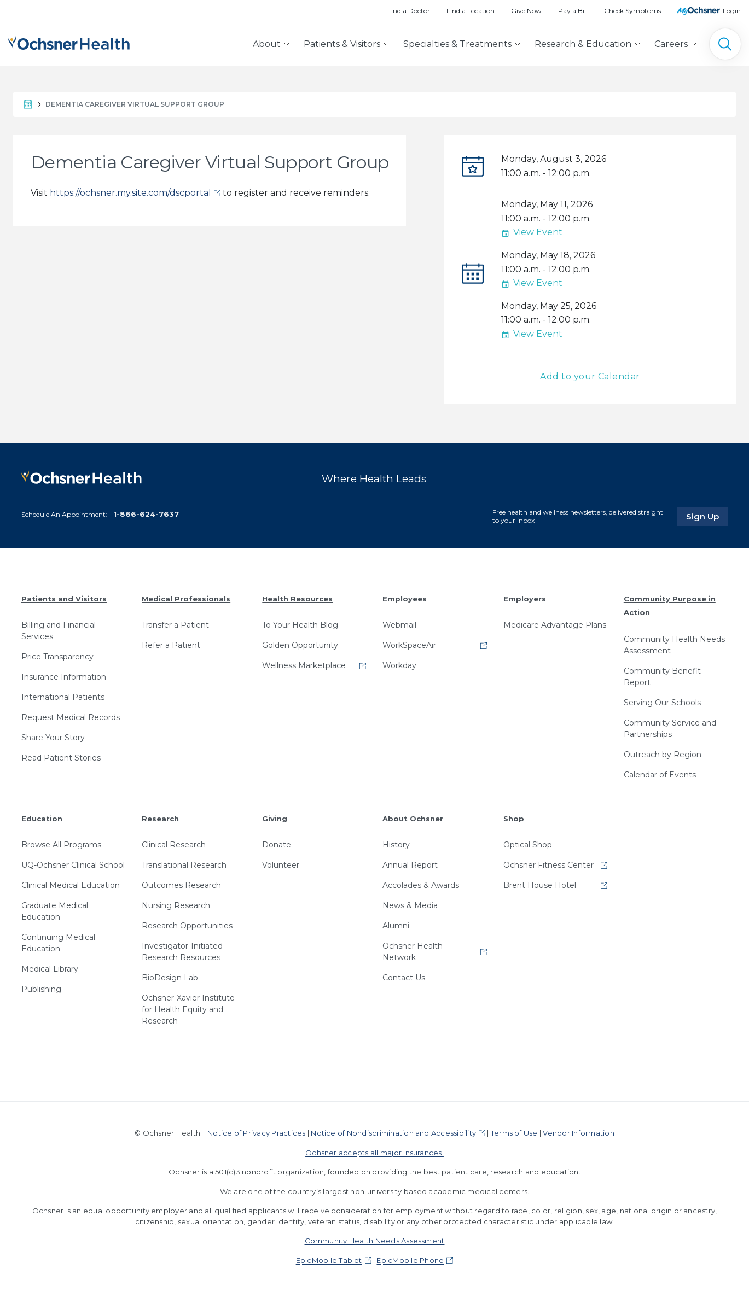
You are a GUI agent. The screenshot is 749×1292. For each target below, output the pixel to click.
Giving (274, 818)
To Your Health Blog (300, 625)
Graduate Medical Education (54, 911)
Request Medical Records (70, 717)
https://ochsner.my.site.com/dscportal (130, 193)
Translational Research (184, 865)
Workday (399, 665)
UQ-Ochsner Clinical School (73, 865)
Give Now (526, 11)
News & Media (410, 905)
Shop (513, 818)
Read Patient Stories (61, 758)
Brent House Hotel (539, 885)
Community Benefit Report (662, 676)
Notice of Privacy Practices (256, 1133)
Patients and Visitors (64, 598)
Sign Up (707, 516)
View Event (531, 232)
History (396, 845)
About (267, 44)
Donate (276, 845)
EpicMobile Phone (410, 1260)
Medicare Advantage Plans (554, 625)
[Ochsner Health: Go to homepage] (69, 42)
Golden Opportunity (300, 645)
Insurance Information (63, 677)
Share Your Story (53, 738)
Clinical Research (174, 845)
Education (41, 818)
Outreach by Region (662, 754)
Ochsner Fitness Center (548, 865)
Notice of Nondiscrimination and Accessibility (393, 1133)
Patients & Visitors (342, 44)
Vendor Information (578, 1133)
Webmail (399, 625)
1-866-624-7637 (146, 514)
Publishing (41, 989)
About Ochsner (412, 818)
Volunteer (280, 865)
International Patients (62, 697)
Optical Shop (527, 845)
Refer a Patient (171, 645)
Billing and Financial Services (58, 630)
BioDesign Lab (170, 978)
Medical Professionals (186, 598)
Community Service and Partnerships (670, 728)
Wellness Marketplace (304, 665)
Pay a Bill (573, 11)
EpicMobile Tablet (329, 1260)
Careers (671, 44)
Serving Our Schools (662, 703)
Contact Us (403, 978)
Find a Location (470, 11)
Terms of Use (514, 1133)
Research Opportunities (187, 926)
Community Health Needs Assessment (674, 645)
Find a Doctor (408, 11)
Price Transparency (57, 657)
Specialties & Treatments (457, 44)
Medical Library (49, 969)
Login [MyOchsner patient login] (732, 11)
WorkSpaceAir (409, 645)
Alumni (395, 926)
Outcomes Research (181, 885)
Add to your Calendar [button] (590, 376)
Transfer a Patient (175, 625)
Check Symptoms (632, 11)
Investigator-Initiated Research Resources (182, 951)
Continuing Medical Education (58, 943)
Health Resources (297, 598)
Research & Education (583, 44)
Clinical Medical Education (70, 885)
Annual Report (410, 865)
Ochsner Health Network (412, 951)
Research (160, 818)
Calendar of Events (660, 775)
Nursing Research (176, 905)
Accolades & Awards (420, 885)
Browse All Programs (61, 845)
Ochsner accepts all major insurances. (374, 1152)
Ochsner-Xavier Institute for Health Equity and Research (188, 1009)
